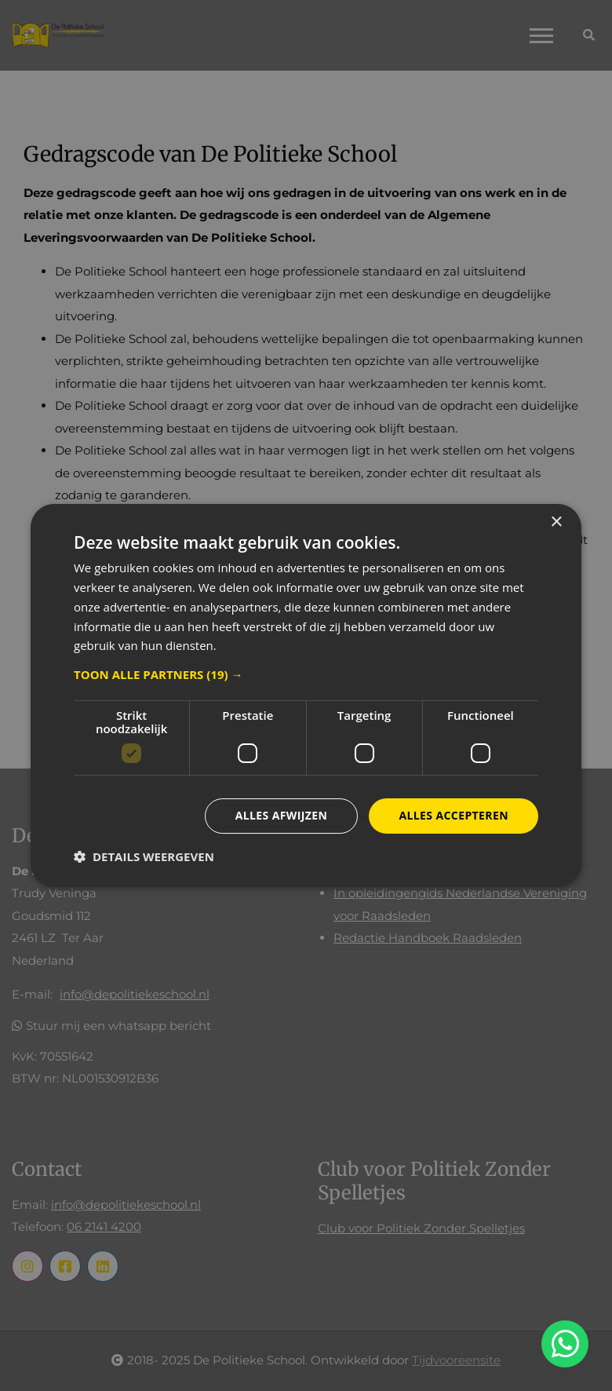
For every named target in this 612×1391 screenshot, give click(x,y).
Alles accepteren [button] (453, 815)
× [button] (556, 522)
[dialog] (306, 695)
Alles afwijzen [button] (281, 815)
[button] (306, 674)
